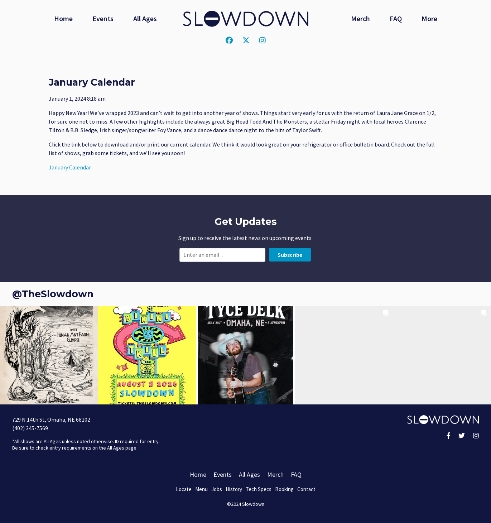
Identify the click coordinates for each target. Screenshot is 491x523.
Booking (284, 489)
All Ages (145, 18)
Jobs (216, 489)
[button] (49, 355)
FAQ (396, 18)
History (234, 489)
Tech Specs (258, 489)
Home (63, 18)
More (429, 18)
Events (103, 18)
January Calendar (70, 167)
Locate (184, 489)
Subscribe (290, 254)
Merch (360, 18)
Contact (306, 489)
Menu (201, 489)
